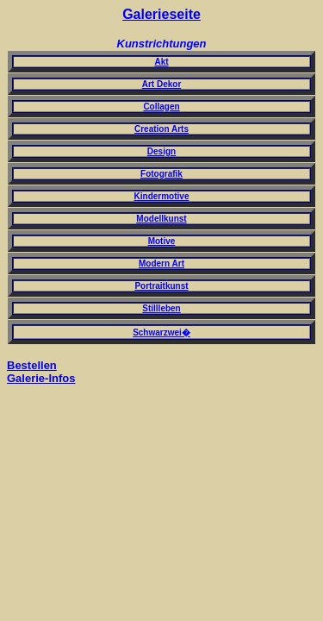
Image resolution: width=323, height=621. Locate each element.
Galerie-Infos (41, 378)
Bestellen (32, 365)
